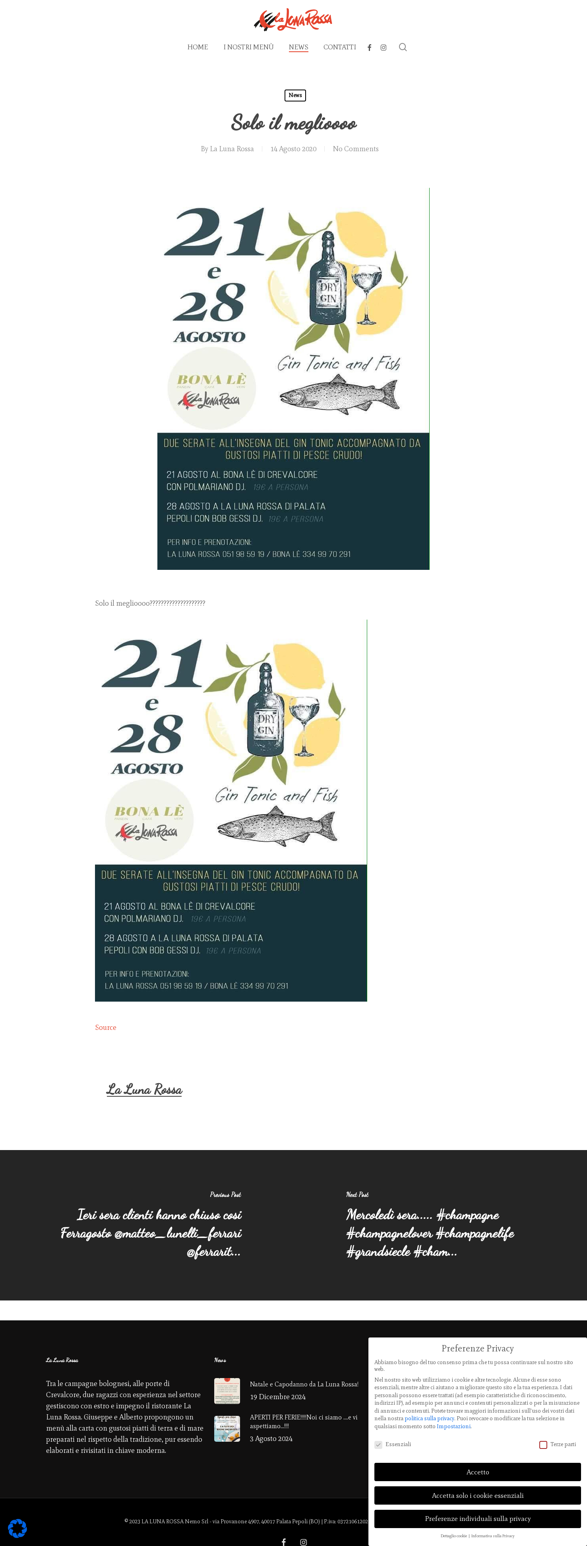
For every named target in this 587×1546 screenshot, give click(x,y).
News (295, 95)
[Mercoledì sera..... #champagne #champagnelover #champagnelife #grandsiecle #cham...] (440, 1225)
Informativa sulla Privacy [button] (493, 1533)
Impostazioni (454, 1423)
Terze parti (557, 1441)
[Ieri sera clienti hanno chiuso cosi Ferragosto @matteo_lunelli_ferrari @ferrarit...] (147, 1225)
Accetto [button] (478, 1469)
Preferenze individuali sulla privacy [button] (478, 1516)
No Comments (356, 148)
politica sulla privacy (429, 1416)
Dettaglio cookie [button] (454, 1533)
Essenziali (392, 1441)
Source (105, 1027)
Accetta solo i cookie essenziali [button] (478, 1492)
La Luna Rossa (232, 148)
